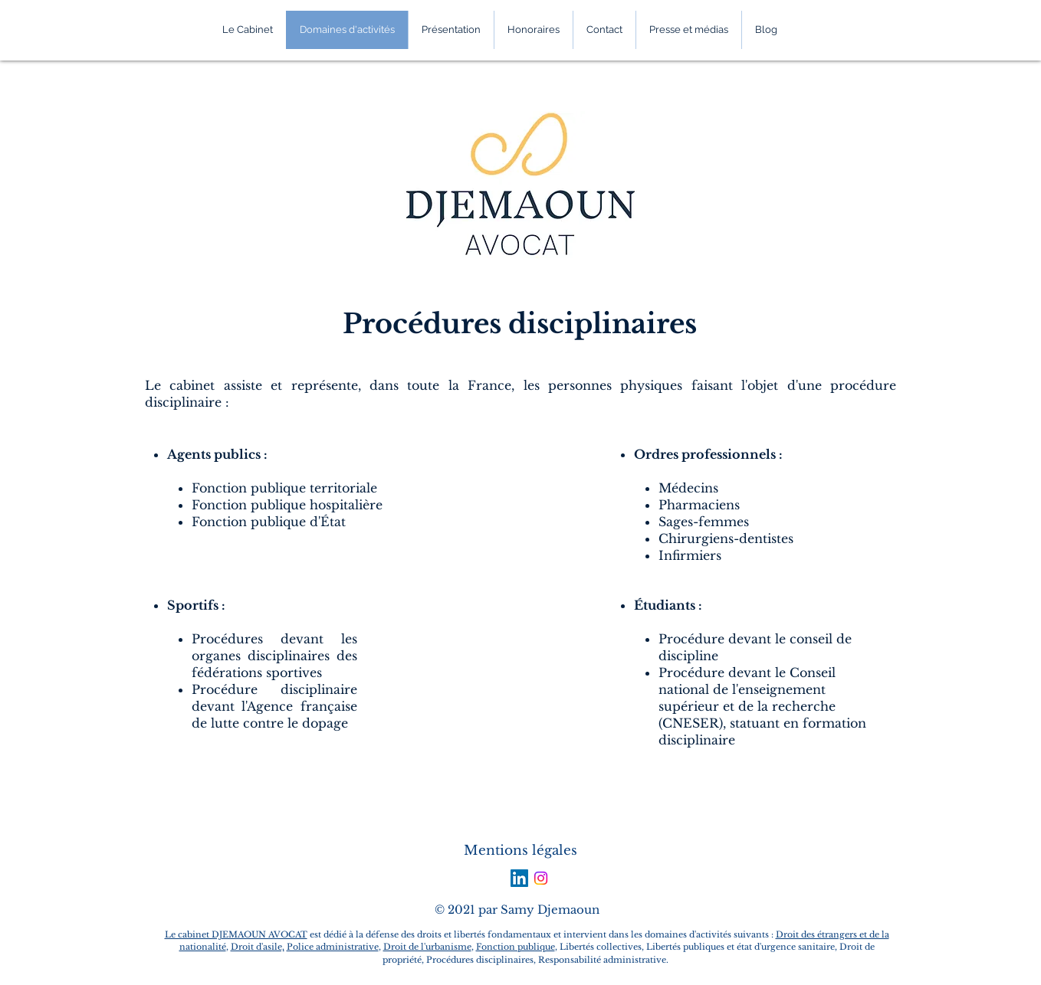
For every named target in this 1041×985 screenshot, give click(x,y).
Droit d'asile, (257, 946)
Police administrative (333, 946)
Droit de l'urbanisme (427, 946)
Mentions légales (520, 851)
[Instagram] (541, 878)
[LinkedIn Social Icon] (519, 878)
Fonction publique (515, 946)
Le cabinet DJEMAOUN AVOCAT (236, 934)
